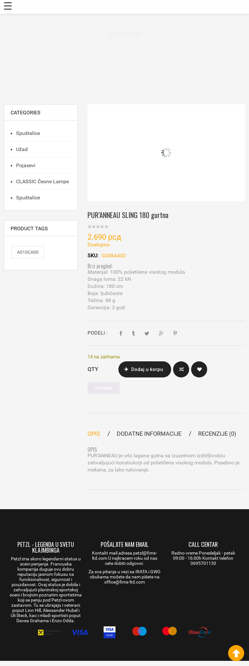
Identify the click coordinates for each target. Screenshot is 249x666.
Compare (181, 369)
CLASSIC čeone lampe (42, 181)
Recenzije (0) (217, 433)
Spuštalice (27, 133)
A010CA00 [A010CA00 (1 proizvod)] (28, 252)
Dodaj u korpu (147, 369)
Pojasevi (25, 165)
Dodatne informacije (149, 433)
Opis (94, 433)
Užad (21, 149)
